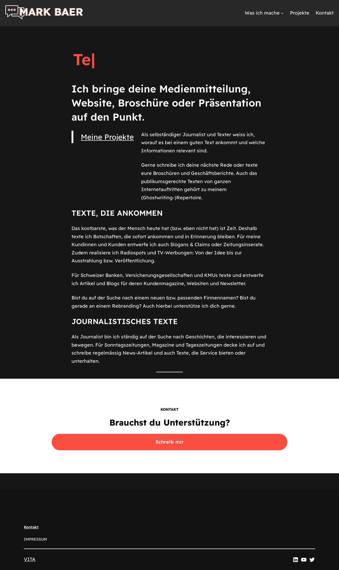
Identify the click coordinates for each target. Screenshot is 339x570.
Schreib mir (169, 442)
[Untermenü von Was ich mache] (282, 13)
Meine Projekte (107, 137)
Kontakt (31, 527)
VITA (29, 559)
